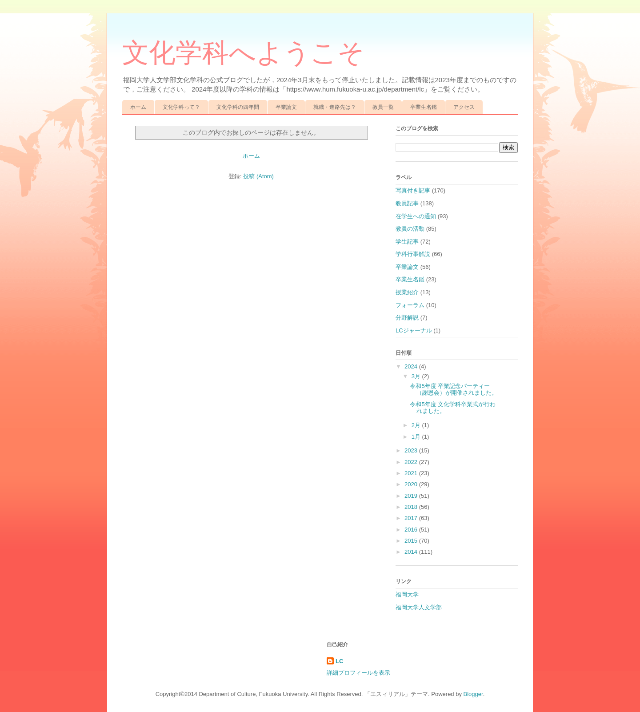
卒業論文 (286, 107)
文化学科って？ (181, 107)
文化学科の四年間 (237, 107)
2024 (411, 366)
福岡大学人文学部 (419, 607)
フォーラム (410, 305)
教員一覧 (383, 107)
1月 (417, 436)
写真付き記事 (413, 190)
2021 (411, 473)
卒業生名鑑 (423, 107)
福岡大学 (407, 594)
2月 (417, 425)
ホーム (138, 107)
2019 (411, 495)
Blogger (473, 694)
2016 (411, 529)
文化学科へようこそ (243, 53)
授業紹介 (407, 292)
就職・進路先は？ (334, 107)
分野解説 (407, 317)
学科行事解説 (413, 254)
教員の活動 (410, 228)
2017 (411, 518)
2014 (411, 551)
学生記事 (407, 241)
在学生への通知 (416, 216)
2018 (411, 507)
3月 (417, 376)
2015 (411, 540)
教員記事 (407, 203)
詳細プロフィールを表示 (358, 672)
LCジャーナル (414, 330)
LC (339, 661)
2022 (411, 462)
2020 (411, 484)
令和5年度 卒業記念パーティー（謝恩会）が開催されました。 (453, 389)
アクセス (464, 107)
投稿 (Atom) (258, 176)
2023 (411, 450)
